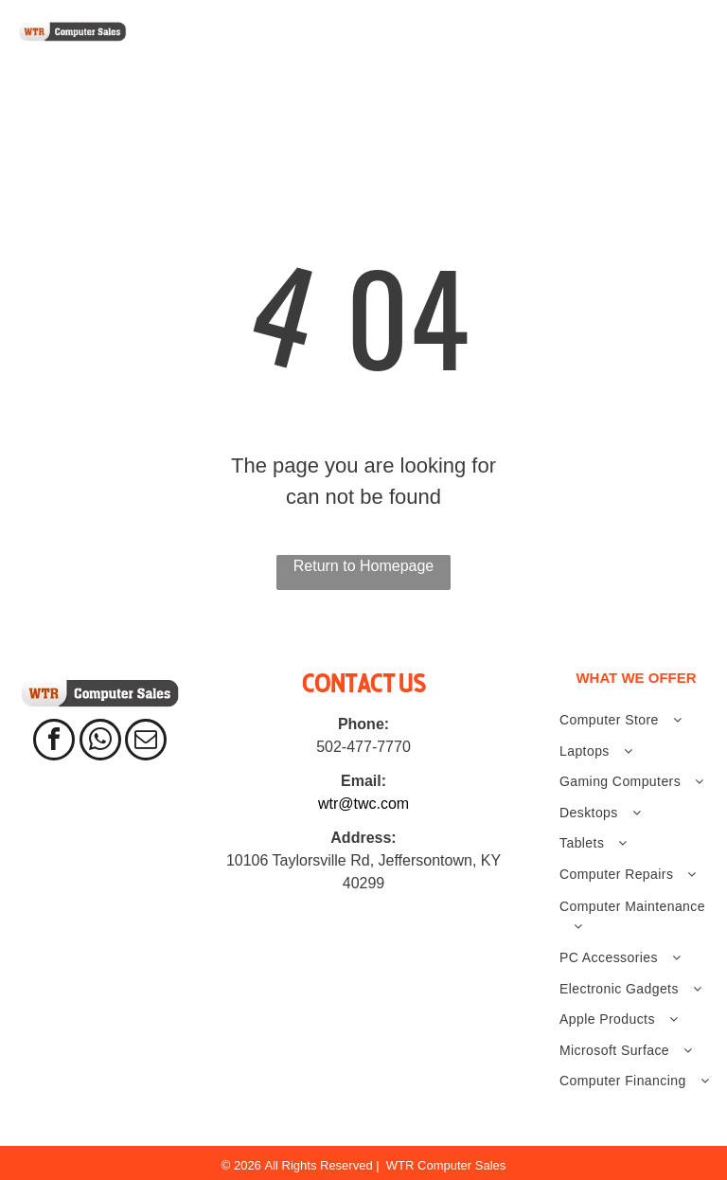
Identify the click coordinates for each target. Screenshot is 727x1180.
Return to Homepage (363, 566)
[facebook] (54, 742)
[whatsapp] (100, 742)
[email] (146, 742)
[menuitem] (231, 52)
